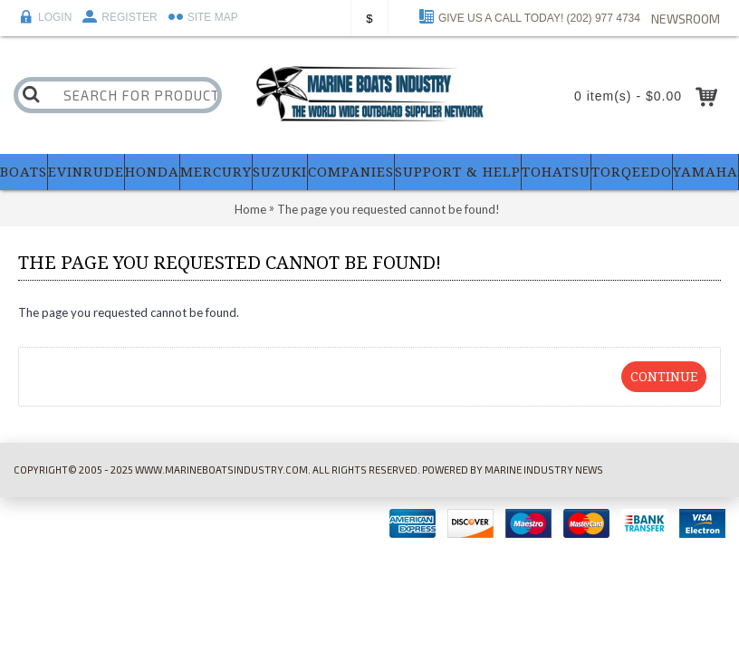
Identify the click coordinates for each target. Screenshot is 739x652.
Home (250, 209)
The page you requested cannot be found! (388, 209)
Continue (663, 376)
